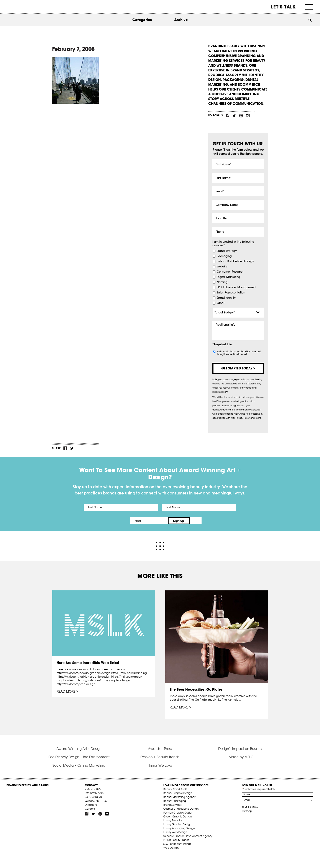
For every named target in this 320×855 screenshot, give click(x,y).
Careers (90, 808)
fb (228, 115)
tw (234, 115)
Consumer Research (230, 271)
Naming (222, 282)
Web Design (171, 847)
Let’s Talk (283, 7)
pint (241, 115)
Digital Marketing (228, 277)
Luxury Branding (173, 820)
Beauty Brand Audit (175, 789)
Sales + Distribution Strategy (235, 261)
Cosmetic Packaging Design (181, 808)
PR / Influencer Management (236, 287)
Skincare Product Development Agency (187, 835)
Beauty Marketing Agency (179, 796)
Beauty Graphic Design (177, 792)
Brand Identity (226, 298)
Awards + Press (160, 748)
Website (222, 266)
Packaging (224, 256)
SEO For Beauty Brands (177, 843)
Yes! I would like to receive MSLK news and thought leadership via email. (239, 353)
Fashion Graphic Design (178, 812)
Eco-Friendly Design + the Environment (78, 757)
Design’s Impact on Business (240, 748)
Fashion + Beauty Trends (159, 757)
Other (220, 303)
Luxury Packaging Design (179, 828)
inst (248, 115)
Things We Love (160, 765)
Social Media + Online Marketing (79, 765)
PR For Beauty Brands (176, 839)
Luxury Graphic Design (177, 824)
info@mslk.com (94, 792)
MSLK (23, 6)
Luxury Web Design (175, 832)
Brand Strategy (227, 251)
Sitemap (247, 810)
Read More (66, 691)
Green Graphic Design (177, 816)
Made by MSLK (241, 757)
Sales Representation (231, 292)
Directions (91, 804)
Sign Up (196, 521)
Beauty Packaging (174, 800)
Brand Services (172, 804)
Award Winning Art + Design (79, 748)
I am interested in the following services (233, 243)
